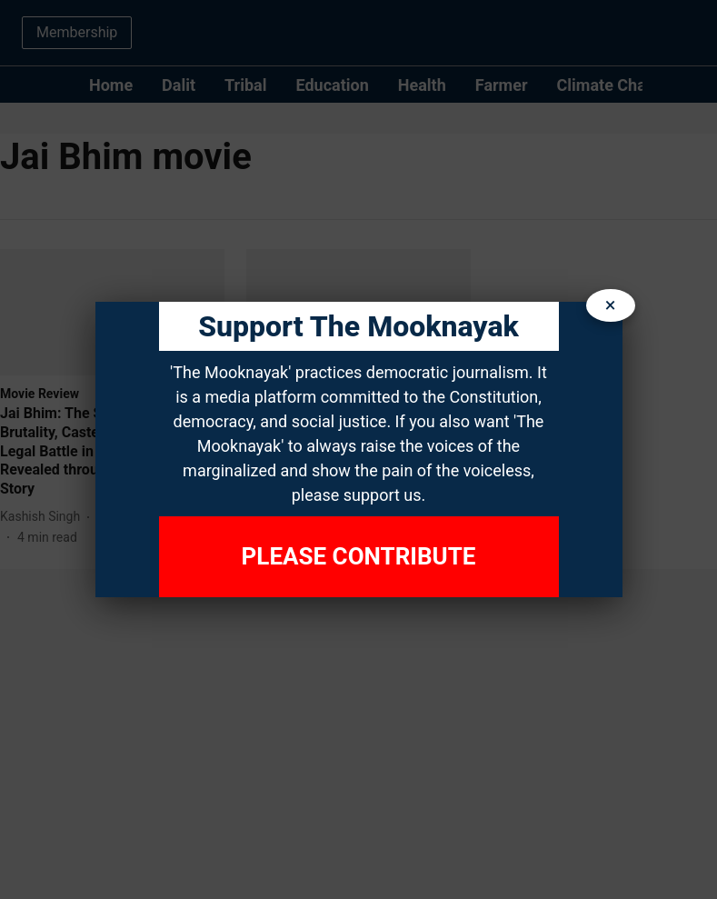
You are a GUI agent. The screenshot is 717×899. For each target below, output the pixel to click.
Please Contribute (359, 556)
